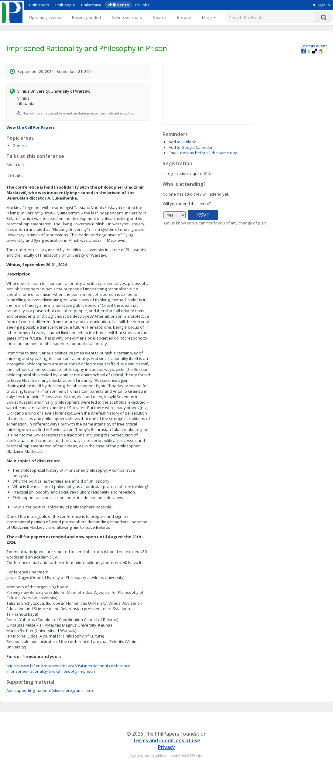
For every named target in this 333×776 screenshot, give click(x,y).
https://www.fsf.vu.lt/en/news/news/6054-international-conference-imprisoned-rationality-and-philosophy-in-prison (69, 668)
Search (159, 17)
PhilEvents (118, 5)
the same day (224, 153)
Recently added (86, 17)
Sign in (321, 5)
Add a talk (15, 164)
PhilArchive (91, 5)
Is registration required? (185, 173)
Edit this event (314, 46)
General (20, 145)
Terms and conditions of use (166, 740)
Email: (174, 153)
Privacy (166, 747)
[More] (209, 17)
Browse (184, 17)
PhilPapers (39, 5)
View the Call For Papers (30, 127)
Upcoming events (45, 17)
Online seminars (127, 17)
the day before (194, 153)
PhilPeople (65, 5)
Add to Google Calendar (191, 147)
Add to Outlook (182, 142)
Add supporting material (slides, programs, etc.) (49, 690)
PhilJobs (142, 5)
